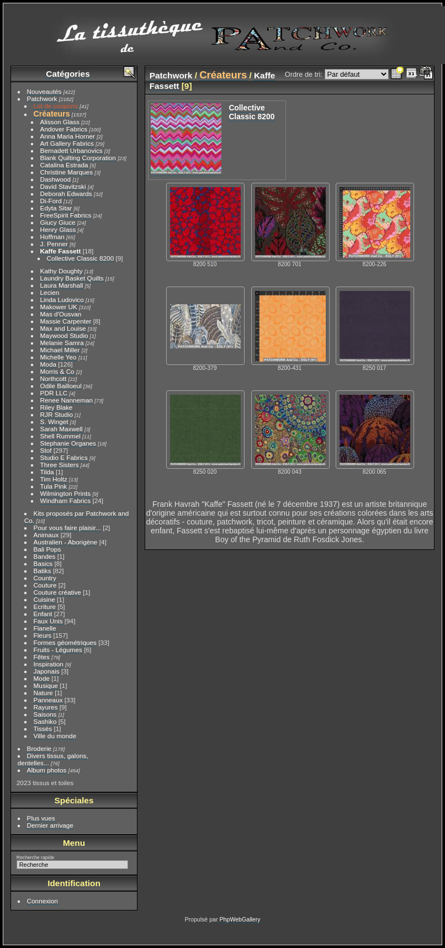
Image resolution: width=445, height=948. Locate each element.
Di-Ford (51, 200)
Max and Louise (63, 328)
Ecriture (45, 606)
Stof (46, 450)
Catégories (67, 73)
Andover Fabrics (64, 129)
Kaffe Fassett (60, 251)
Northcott (53, 378)
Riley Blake (56, 407)
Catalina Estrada (64, 164)
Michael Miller (60, 349)
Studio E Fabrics (64, 457)
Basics (43, 563)
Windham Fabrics (65, 500)
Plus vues (41, 818)
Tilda (47, 471)
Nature (43, 692)
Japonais (47, 671)
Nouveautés (44, 91)
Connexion (42, 900)
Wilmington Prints (65, 493)
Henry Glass (58, 229)
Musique (46, 685)
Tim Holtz (53, 479)
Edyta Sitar (56, 207)
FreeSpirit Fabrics (66, 215)
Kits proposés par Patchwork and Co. (76, 517)
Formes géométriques (65, 642)
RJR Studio (56, 414)
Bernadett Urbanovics (71, 150)
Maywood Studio (64, 335)
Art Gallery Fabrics (67, 143)
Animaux (46, 534)
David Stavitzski (63, 186)
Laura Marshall (61, 285)
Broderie (39, 748)
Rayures (46, 707)
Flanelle (45, 628)
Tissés (43, 728)
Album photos (47, 770)
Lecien (50, 292)
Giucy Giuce (58, 222)
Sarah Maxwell (61, 428)
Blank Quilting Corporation (78, 157)
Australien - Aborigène (66, 542)
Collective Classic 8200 (80, 258)
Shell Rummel (60, 435)
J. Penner (54, 243)
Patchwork (42, 98)
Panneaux (48, 699)
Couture (45, 585)
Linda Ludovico (62, 299)
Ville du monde (55, 735)
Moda (48, 364)
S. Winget (54, 421)
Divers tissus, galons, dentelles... (53, 759)
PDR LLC (54, 392)
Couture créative (57, 592)
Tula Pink (53, 486)
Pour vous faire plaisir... (67, 527)
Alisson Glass (60, 121)
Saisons (45, 714)
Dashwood (55, 179)
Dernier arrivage (50, 825)
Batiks (42, 570)
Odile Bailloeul (61, 385)
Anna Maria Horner (67, 136)
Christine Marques (66, 172)
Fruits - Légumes (58, 649)
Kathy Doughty (61, 270)
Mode (42, 678)
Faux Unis (48, 620)
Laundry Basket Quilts (72, 278)
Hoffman (52, 236)
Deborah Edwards (66, 193)
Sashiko (45, 721)
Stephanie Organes (68, 443)
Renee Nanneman (66, 400)
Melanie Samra (62, 342)
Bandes (45, 556)
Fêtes (42, 656)
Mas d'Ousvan (61, 313)
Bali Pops (47, 549)
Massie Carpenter (66, 321)
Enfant (43, 613)
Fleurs (43, 635)
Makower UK (58, 306)
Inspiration (48, 664)
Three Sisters (59, 464)
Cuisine (44, 599)
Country (45, 577)
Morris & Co (57, 371)
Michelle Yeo (58, 357)
